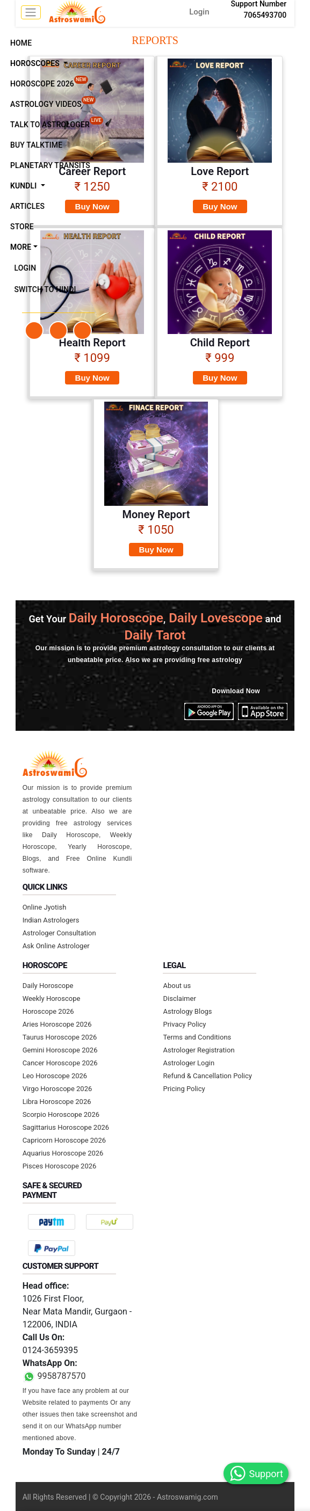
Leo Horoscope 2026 (55, 1076)
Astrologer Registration (198, 1050)
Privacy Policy (184, 1024)
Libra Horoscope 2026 (57, 1102)
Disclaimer (179, 998)
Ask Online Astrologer (56, 946)
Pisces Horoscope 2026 (60, 1166)
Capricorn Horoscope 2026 (64, 1140)
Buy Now (92, 206)
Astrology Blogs (187, 1011)
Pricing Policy (184, 1089)
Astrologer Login (188, 1063)
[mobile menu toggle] (31, 12)
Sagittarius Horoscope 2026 (66, 1127)
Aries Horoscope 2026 (57, 1024)
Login (199, 12)
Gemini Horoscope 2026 (60, 1050)
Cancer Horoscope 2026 (60, 1063)
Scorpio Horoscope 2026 (61, 1114)
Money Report (156, 514)
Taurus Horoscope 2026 (60, 1037)
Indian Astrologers (51, 920)
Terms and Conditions (197, 1037)
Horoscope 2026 (48, 1011)
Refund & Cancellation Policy (207, 1076)
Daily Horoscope (48, 986)
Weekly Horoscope (52, 998)
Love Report (220, 171)
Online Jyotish (45, 907)
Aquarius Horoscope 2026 (63, 1153)
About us (177, 986)
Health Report (92, 342)
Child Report (220, 342)
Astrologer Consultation (59, 933)
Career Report (92, 171)
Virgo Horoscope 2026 (57, 1089)
